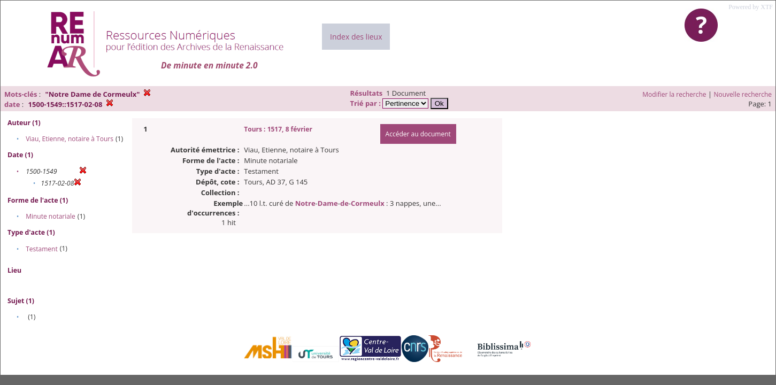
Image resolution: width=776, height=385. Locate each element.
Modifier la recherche (674, 94)
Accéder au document (418, 133)
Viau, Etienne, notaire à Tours (69, 138)
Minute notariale (50, 216)
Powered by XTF (750, 7)
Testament (42, 248)
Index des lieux (356, 37)
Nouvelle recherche (743, 94)
